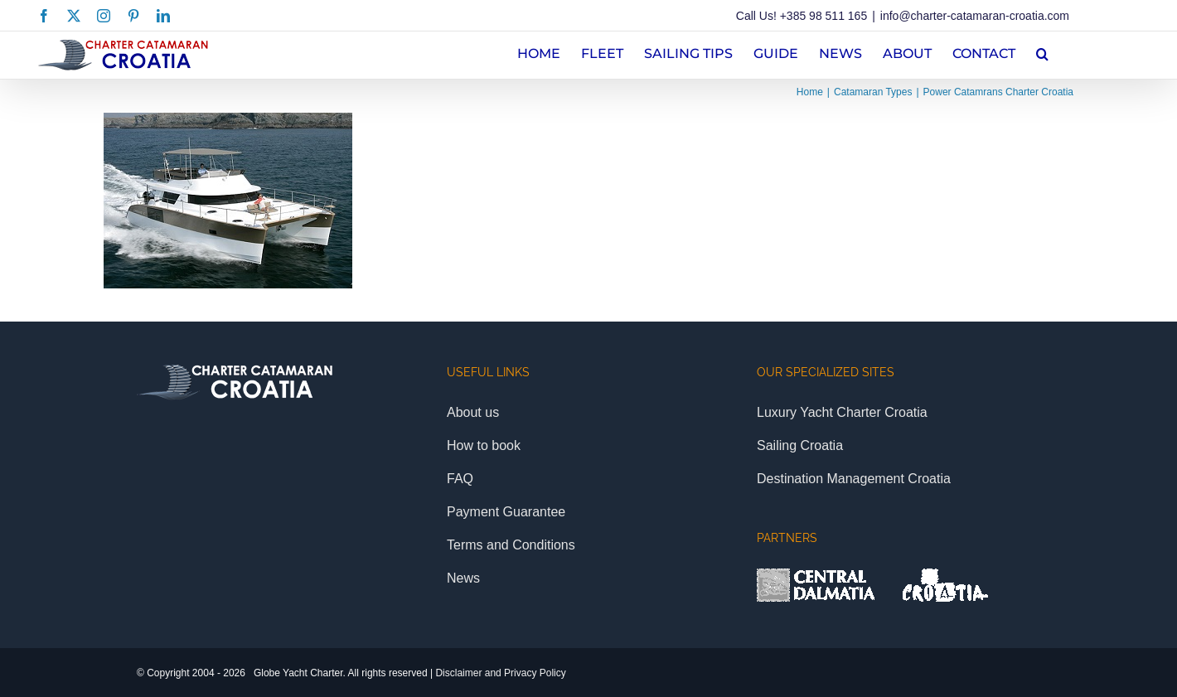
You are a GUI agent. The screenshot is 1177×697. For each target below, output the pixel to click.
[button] (1042, 51)
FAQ (460, 479)
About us (473, 412)
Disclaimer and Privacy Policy (500, 673)
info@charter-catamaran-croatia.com (974, 15)
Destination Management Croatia (854, 479)
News (463, 578)
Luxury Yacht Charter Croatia (842, 412)
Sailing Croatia (800, 445)
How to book (484, 445)
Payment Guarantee (506, 512)
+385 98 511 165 (824, 15)
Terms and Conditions (511, 545)
